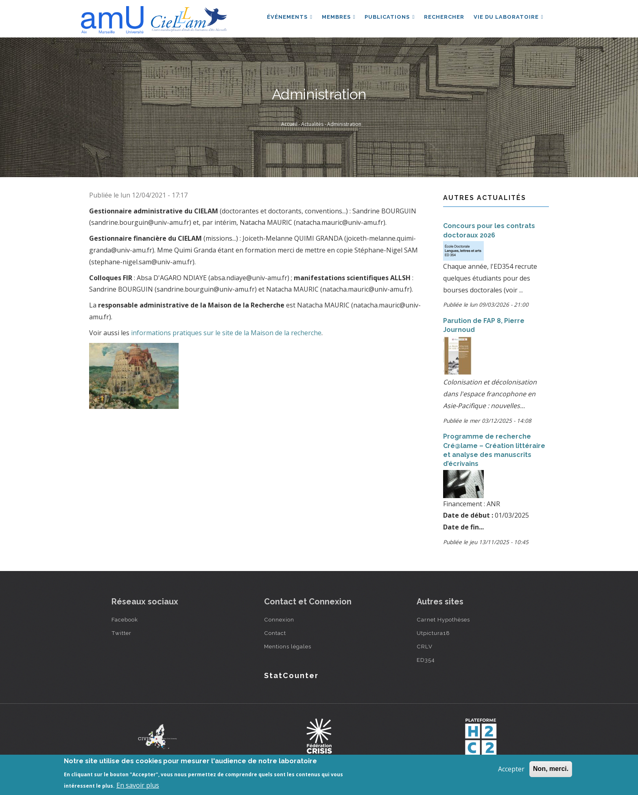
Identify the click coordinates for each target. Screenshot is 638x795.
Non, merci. (550, 768)
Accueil (289, 124)
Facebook (124, 619)
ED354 (426, 660)
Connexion (279, 619)
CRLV (425, 646)
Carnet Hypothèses (443, 619)
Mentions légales (287, 646)
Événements (287, 18)
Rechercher (443, 18)
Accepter (511, 768)
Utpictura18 (433, 633)
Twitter (121, 633)
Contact (275, 633)
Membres (337, 18)
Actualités (312, 124)
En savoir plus (137, 785)
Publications (388, 18)
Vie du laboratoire (508, 18)
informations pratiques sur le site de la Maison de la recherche (226, 332)
